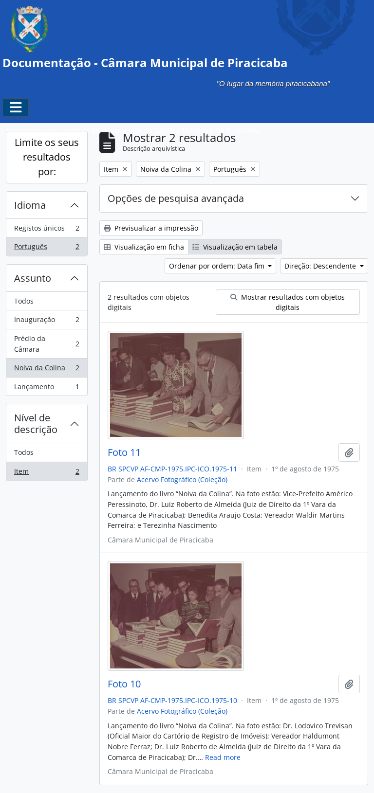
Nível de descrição (35, 423)
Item (46, 473)
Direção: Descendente (321, 265)
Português (46, 248)
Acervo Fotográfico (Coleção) (182, 479)
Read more (223, 757)
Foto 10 (124, 684)
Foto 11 (124, 452)
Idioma (30, 205)
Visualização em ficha (144, 247)
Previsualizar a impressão (151, 228)
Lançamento (46, 388)
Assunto (32, 278)
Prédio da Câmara (46, 344)
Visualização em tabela (235, 247)
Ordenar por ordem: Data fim (217, 265)
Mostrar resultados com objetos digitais (287, 302)
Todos (24, 301)
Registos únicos (46, 230)
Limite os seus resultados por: (47, 157)
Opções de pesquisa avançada (176, 198)
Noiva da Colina (46, 369)
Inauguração (46, 321)
